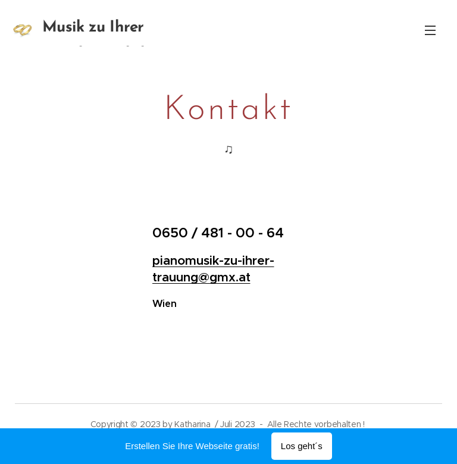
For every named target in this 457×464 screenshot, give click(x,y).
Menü (430, 30)
